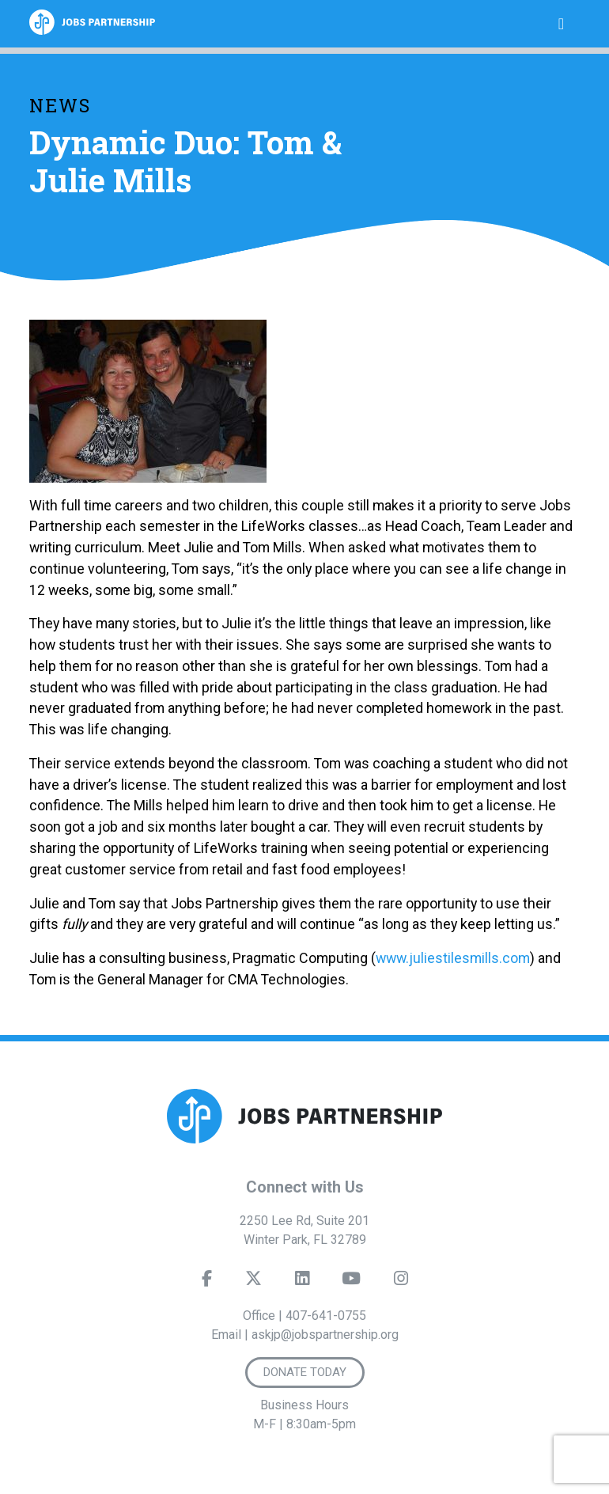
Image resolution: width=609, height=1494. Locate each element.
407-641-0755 (326, 1315)
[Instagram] (401, 1282)
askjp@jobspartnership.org (325, 1334)
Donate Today (304, 1372)
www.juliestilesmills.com (453, 958)
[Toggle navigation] (561, 23)
